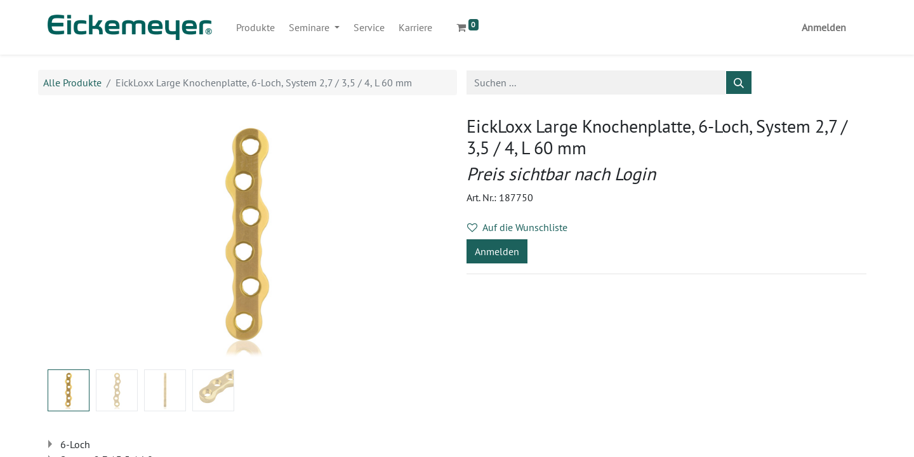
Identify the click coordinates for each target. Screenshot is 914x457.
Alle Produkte (72, 82)
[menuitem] (255, 27)
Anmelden (824, 27)
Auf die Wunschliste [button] (517, 227)
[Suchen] (738, 82)
